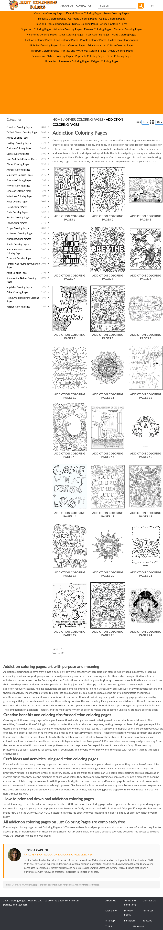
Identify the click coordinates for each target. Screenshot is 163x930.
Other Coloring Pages (119, 55)
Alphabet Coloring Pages (43, 45)
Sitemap (110, 920)
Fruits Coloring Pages (124, 34)
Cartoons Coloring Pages (82, 18)
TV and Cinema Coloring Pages (83, 13)
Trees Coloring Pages (97, 34)
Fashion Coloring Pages (38, 39)
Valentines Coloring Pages (42, 34)
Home (57, 119)
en (152, 5)
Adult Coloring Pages (121, 50)
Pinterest (148, 910)
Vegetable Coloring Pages (89, 55)
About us (110, 900)
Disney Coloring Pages (85, 23)
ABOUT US (67, 5)
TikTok (109, 926)
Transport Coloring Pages (44, 50)
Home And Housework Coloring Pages (67, 61)
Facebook (138, 926)
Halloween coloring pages (123, 39)
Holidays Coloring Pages (52, 18)
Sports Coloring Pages (73, 45)
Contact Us (149, 900)
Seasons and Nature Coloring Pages (52, 55)
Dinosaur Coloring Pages (127, 29)
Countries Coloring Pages (49, 13)
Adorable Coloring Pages (67, 29)
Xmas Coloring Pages (71, 34)
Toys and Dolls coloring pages (53, 23)
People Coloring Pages (93, 39)
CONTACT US (83, 5)
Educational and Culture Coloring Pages (111, 45)
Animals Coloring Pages (113, 23)
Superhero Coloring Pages (36, 29)
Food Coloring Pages (66, 39)
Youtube (147, 920)
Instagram (129, 920)
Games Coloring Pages (112, 18)
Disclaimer (111, 910)
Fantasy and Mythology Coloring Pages (83, 50)
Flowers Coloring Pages (97, 29)
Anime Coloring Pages (116, 13)
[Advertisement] (81, 91)
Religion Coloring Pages (104, 61)
